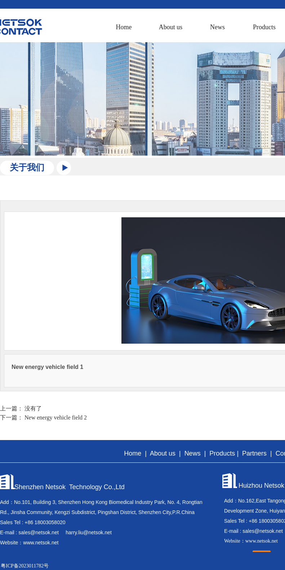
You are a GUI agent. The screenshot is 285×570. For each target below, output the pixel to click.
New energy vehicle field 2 (56, 417)
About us (171, 27)
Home (124, 27)
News (217, 27)
